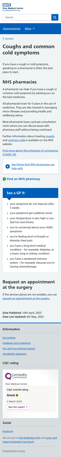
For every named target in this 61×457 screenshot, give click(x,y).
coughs (50, 136)
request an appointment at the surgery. (26, 298)
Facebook (8, 431)
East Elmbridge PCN (29, 437)
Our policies (9, 337)
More (30, 28)
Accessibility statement (14, 353)
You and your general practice (19, 348)
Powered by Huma (14, 451)
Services (9, 38)
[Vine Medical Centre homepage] (17, 7)
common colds (16, 140)
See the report (16, 407)
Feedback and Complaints (16, 343)
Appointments (11, 28)
